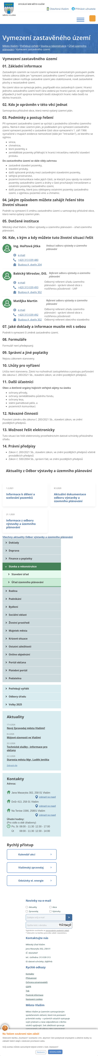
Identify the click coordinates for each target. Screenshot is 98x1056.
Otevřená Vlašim (59, 9)
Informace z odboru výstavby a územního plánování (21, 523)
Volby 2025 (15, 704)
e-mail (21, 255)
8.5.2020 (57, 488)
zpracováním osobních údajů (57, 930)
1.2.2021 (9, 488)
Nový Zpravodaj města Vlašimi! (26, 728)
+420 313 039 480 (28, 260)
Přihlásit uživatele (85, 9)
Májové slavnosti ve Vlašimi (24, 737)
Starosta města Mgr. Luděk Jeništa (28, 759)
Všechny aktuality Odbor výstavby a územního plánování (37, 537)
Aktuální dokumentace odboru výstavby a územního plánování (70, 497)
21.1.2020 (10, 514)
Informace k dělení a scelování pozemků (20, 495)
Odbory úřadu (17, 696)
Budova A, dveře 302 (30, 292)
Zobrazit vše (12, 765)
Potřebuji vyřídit (19, 688)
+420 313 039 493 (28, 287)
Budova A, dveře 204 (30, 264)
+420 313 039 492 (28, 314)
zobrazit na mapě (47, 797)
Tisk (27, 990)
